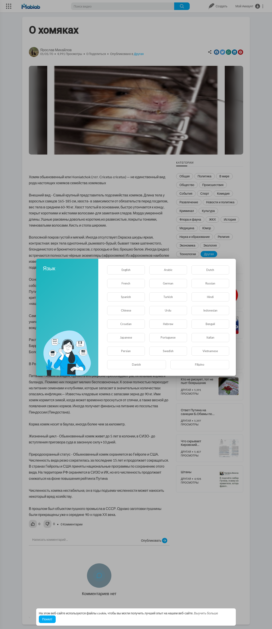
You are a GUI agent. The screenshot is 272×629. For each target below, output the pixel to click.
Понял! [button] (47, 619)
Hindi (210, 297)
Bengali (210, 324)
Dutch (210, 270)
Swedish (168, 351)
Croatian (126, 324)
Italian (210, 337)
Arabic (168, 270)
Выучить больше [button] (206, 613)
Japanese (126, 337)
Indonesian (210, 310)
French (126, 283)
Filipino (199, 364)
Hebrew (168, 324)
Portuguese (168, 337)
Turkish (168, 297)
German (168, 283)
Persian (126, 351)
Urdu (168, 310)
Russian (210, 283)
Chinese (126, 310)
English (126, 270)
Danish (136, 364)
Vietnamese (210, 351)
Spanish (126, 297)
